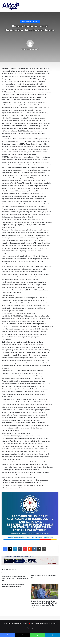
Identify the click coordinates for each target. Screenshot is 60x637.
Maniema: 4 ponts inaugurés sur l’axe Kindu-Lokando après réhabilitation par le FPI (15, 578)
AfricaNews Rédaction (29, 49)
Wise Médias (34, 623)
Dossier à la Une (26, 21)
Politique (36, 21)
